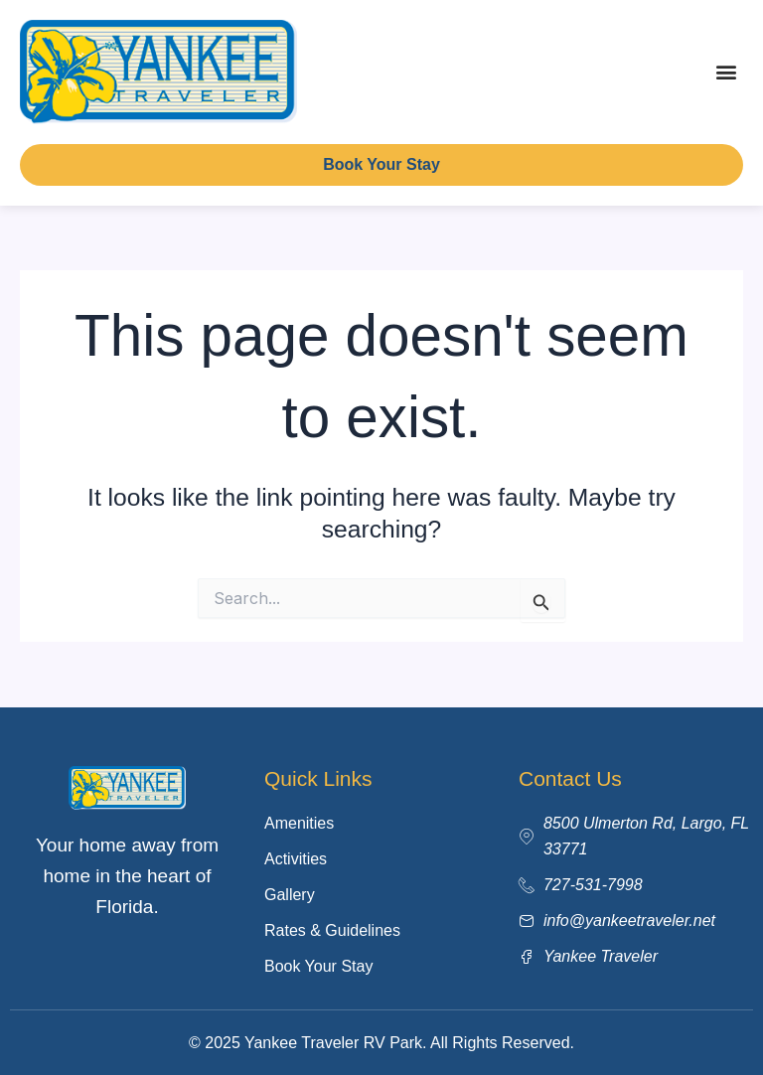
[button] (726, 72)
